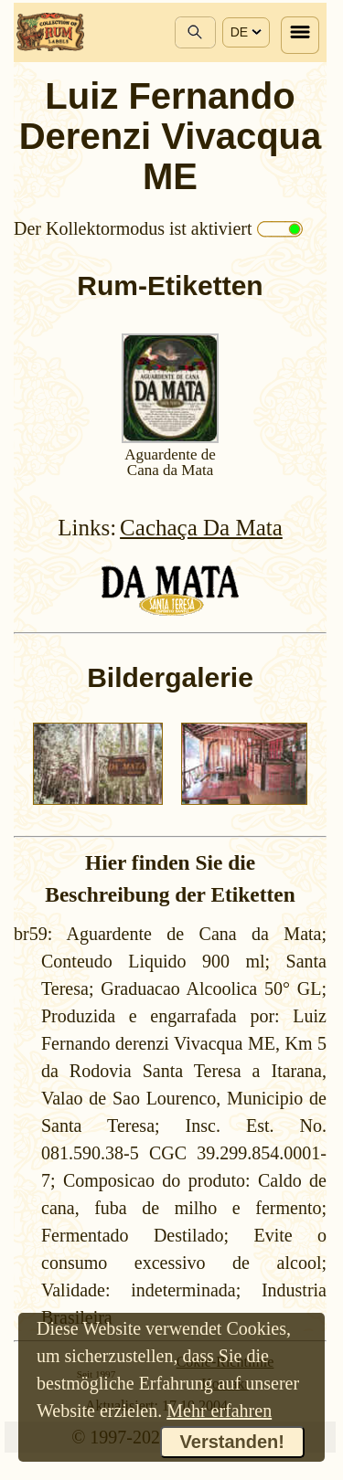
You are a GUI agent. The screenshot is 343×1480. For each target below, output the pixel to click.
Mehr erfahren (219, 1411)
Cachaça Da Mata (201, 527)
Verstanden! (232, 1442)
